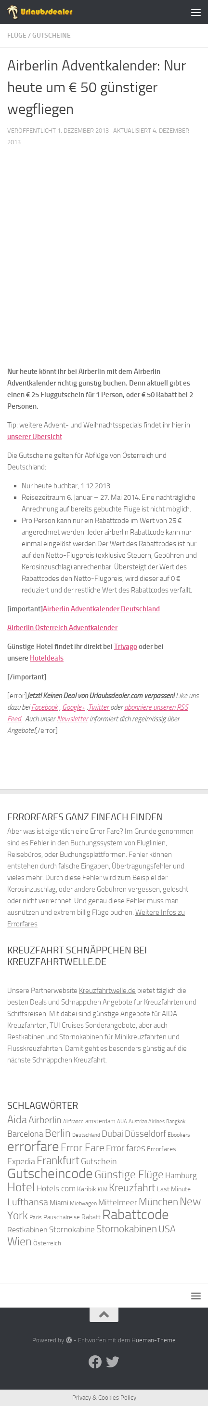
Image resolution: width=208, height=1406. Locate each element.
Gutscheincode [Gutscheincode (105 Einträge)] (50, 1173)
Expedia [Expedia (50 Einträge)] (21, 1162)
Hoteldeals (47, 658)
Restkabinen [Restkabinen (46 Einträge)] (27, 1229)
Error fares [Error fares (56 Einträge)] (125, 1148)
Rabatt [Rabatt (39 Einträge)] (91, 1217)
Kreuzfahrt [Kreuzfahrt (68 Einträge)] (132, 1187)
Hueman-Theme (153, 1340)
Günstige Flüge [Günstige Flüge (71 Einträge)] (129, 1174)
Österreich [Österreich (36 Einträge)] (47, 1243)
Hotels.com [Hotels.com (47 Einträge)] (56, 1188)
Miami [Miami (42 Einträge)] (59, 1203)
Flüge (16, 35)
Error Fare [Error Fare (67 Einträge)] (82, 1148)
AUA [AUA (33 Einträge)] (122, 1121)
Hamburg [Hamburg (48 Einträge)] (181, 1175)
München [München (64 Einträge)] (158, 1202)
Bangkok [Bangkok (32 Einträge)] (175, 1121)
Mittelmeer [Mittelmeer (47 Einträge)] (117, 1202)
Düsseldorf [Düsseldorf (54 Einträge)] (145, 1134)
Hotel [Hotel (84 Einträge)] (21, 1187)
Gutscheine (51, 35)
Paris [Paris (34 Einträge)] (35, 1217)
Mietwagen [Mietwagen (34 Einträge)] (83, 1203)
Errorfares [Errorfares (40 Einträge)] (161, 1149)
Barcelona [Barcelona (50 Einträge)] (25, 1134)
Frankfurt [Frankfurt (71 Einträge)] (58, 1160)
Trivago (125, 646)
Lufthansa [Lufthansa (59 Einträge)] (27, 1202)
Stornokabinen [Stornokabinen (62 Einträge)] (126, 1229)
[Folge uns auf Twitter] (112, 1362)
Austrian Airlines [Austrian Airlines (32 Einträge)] (147, 1121)
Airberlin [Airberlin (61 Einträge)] (45, 1120)
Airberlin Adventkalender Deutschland (101, 609)
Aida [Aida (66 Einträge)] (17, 1120)
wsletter (76, 719)
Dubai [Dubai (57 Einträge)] (112, 1133)
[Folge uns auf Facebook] (95, 1362)
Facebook (44, 707)
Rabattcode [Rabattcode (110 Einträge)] (135, 1214)
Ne (61, 719)
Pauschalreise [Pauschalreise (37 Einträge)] (61, 1217)
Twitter (99, 707)
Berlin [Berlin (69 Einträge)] (58, 1133)
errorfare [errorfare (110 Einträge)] (33, 1146)
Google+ (73, 707)
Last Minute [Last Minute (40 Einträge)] (174, 1189)
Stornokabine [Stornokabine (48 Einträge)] (72, 1229)
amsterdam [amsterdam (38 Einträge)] (100, 1121)
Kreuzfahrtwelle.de (107, 990)
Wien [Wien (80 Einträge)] (19, 1241)
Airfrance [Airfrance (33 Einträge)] (73, 1121)
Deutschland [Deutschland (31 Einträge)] (86, 1135)
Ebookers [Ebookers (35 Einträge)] (179, 1134)
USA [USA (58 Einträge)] (167, 1229)
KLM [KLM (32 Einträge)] (102, 1189)
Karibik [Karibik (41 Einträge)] (86, 1189)
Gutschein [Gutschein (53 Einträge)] (99, 1161)
